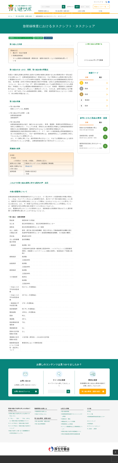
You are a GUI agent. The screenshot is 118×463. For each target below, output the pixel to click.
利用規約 (90, 423)
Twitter (89, 63)
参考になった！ (93, 52)
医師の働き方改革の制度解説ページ (71, 431)
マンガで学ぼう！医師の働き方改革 (19, 423)
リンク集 (90, 414)
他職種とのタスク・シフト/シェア (21, 38)
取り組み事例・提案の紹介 (24, 16)
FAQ (89, 411)
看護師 (85, 100)
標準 (77, 7)
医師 (84, 106)
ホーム (10, 16)
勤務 (84, 88)
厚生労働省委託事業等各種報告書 (71, 434)
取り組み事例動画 (40, 424)
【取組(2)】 (29, 166)
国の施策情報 (65, 411)
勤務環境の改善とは (41, 411)
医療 (84, 94)
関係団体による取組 (67, 424)
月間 (86, 77)
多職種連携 (39, 38)
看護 (84, 83)
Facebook (93, 63)
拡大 (82, 7)
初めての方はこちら (41, 414)
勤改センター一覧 (100, 6)
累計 (100, 77)
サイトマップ (97, 2)
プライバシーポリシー (94, 426)
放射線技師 (48, 38)
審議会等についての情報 (68, 421)
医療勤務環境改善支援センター (96, 416)
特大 (87, 7)
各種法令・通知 (66, 419)
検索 (63, 6)
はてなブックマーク (97, 63)
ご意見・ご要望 (92, 428)
